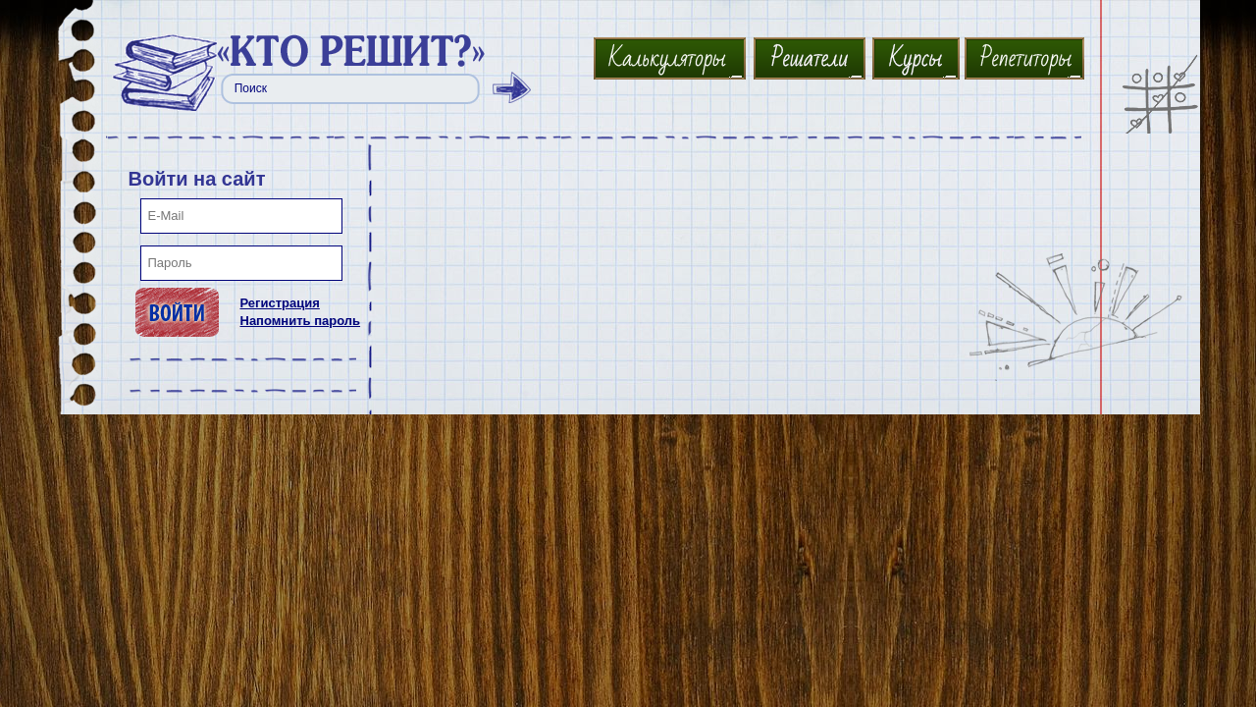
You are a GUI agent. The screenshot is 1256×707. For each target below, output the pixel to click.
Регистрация (280, 303)
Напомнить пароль (300, 320)
